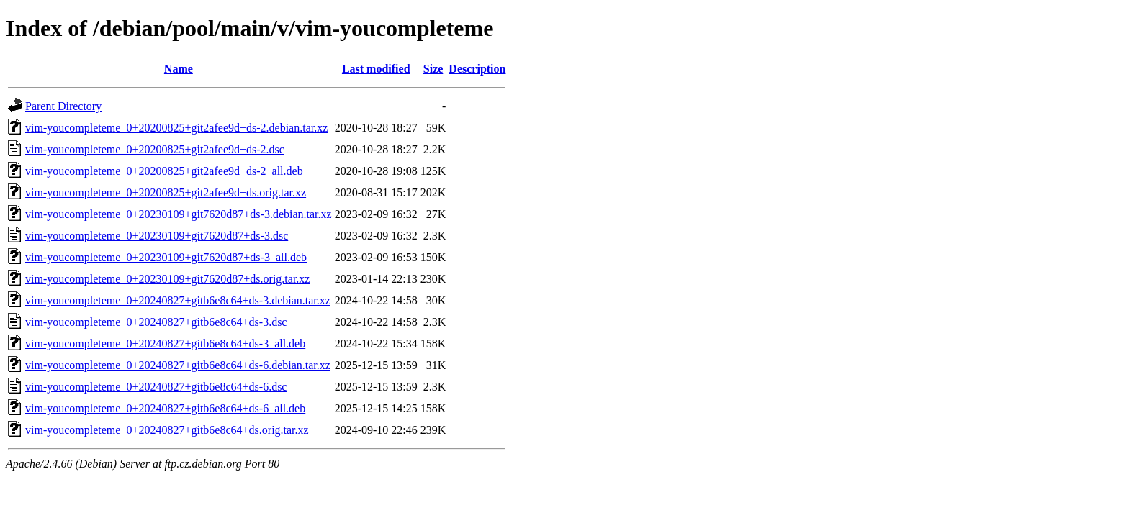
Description (477, 69)
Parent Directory (63, 106)
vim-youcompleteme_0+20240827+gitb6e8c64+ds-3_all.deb (165, 343)
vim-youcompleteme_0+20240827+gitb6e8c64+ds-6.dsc (156, 387)
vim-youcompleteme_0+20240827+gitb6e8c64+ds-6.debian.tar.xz (177, 365)
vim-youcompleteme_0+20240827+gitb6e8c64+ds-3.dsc (156, 322)
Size (433, 69)
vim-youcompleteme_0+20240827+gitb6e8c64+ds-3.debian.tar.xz (177, 300)
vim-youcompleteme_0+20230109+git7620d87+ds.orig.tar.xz (167, 279)
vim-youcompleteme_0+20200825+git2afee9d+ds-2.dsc (154, 149)
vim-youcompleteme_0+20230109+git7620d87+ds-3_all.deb (166, 257)
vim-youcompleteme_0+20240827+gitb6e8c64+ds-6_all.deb (165, 408)
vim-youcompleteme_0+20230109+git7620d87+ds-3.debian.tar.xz (178, 214)
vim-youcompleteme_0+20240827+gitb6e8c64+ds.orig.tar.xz (167, 430)
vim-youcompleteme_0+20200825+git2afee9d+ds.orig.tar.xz (165, 192)
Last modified (376, 69)
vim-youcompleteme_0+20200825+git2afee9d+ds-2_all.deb (164, 171)
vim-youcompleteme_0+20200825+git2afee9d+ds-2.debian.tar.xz (176, 128)
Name (178, 69)
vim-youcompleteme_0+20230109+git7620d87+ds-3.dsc (156, 236)
